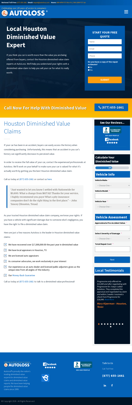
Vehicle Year (101, 201)
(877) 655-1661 (22, 2)
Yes (91, 70)
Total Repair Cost (104, 244)
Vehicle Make (102, 180)
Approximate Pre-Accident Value (111, 223)
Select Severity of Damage (108, 233)
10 (110, 326)
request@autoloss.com (41, 2)
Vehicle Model (102, 191)
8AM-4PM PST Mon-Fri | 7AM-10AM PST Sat (71, 2)
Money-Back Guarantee (23, 275)
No (91, 67)
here (49, 179)
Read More (109, 299)
